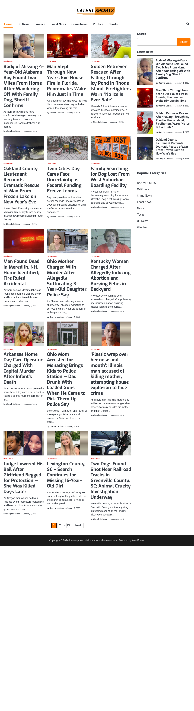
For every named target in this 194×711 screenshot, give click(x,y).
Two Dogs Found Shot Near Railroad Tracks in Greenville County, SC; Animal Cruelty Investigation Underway (111, 480)
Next (78, 525)
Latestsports (76, 540)
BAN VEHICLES (146, 183)
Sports (104, 24)
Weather (142, 227)
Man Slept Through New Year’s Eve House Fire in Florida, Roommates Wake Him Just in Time (66, 80)
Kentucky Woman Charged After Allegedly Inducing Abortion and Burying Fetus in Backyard (111, 275)
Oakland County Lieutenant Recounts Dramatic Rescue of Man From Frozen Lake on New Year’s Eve (22, 185)
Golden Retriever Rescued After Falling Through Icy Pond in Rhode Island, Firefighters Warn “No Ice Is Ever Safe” (111, 83)
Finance (36, 24)
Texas (140, 214)
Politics (90, 24)
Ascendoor (111, 540)
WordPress (138, 540)
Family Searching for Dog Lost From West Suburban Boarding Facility (110, 177)
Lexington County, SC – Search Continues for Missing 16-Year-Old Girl (66, 475)
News (140, 208)
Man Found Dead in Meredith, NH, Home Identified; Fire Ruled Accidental (21, 272)
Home (8, 24)
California (143, 189)
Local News (53, 24)
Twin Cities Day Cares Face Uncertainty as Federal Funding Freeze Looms (64, 180)
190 (69, 525)
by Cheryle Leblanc (12, 131)
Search (141, 34)
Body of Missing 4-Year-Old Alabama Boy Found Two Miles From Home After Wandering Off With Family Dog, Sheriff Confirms (24, 85)
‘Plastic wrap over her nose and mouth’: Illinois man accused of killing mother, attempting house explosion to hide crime (110, 373)
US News (21, 24)
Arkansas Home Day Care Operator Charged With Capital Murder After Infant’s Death (23, 368)
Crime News (73, 24)
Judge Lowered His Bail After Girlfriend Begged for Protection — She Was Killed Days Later (23, 478)
